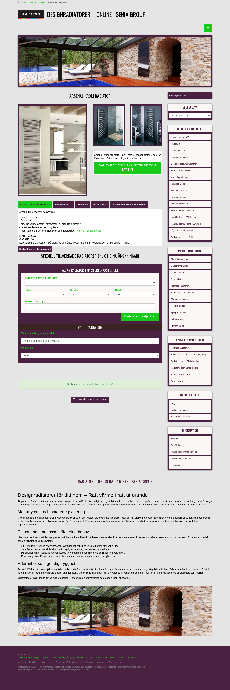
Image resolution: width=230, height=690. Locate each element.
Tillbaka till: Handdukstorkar (90, 399)
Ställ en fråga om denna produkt (35, 249)
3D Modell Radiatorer (180, 374)
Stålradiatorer (177, 319)
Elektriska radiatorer (180, 204)
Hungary (70, 657)
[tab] (35, 204)
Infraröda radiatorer (180, 348)
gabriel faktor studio (199, 656)
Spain (98, 657)
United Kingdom (109, 657)
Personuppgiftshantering (182, 458)
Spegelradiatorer (178, 312)
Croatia (45, 657)
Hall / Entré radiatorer (180, 416)
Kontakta (175, 438)
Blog (173, 403)
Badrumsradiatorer (179, 410)
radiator (24, 2)
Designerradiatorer (179, 157)
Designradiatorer (178, 197)
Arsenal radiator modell (89, 230)
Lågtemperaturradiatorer (182, 230)
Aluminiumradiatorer (180, 259)
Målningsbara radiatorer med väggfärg (188, 354)
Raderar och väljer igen (140, 316)
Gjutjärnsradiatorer (179, 266)
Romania (90, 657)
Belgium (36, 657)
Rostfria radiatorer (179, 306)
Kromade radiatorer (180, 286)
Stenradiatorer (177, 326)
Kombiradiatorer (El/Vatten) (183, 217)
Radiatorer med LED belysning (185, 361)
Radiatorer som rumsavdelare (184, 368)
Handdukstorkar (37, 2)
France (53, 657)
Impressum (176, 465)
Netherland (80, 657)
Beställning (176, 445)
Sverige (21, 657)
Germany (61, 657)
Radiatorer (175, 144)
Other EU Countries (127, 657)
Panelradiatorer (178, 184)
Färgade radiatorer (179, 299)
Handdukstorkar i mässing (183, 292)
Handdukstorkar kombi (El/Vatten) (186, 224)
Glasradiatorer (177, 272)
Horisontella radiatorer (181, 170)
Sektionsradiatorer (179, 190)
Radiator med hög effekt (182, 237)
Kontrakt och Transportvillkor (184, 452)
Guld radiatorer (178, 279)
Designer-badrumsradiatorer (184, 164)
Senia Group (87, 662)
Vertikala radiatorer (179, 177)
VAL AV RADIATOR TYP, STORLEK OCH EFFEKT (127, 167)
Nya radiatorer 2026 (180, 137)
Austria (29, 657)
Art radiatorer (177, 381)
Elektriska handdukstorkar (182, 210)
